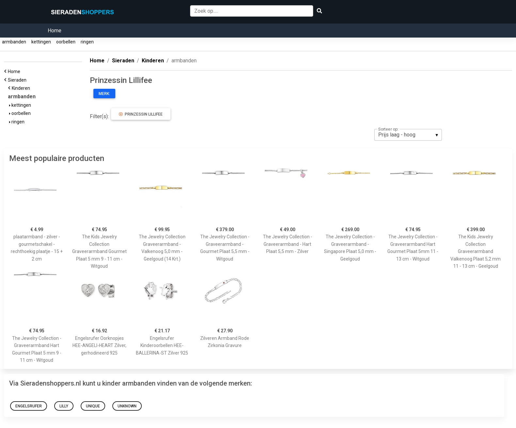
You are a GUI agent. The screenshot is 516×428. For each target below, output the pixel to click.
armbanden (14, 41)
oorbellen (65, 41)
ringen (87, 41)
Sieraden (18, 80)
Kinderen (22, 88)
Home (54, 30)
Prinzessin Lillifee (141, 114)
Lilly (63, 406)
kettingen (41, 41)
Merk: (104, 93)
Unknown (127, 406)
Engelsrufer (28, 406)
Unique (93, 406)
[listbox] (408, 135)
